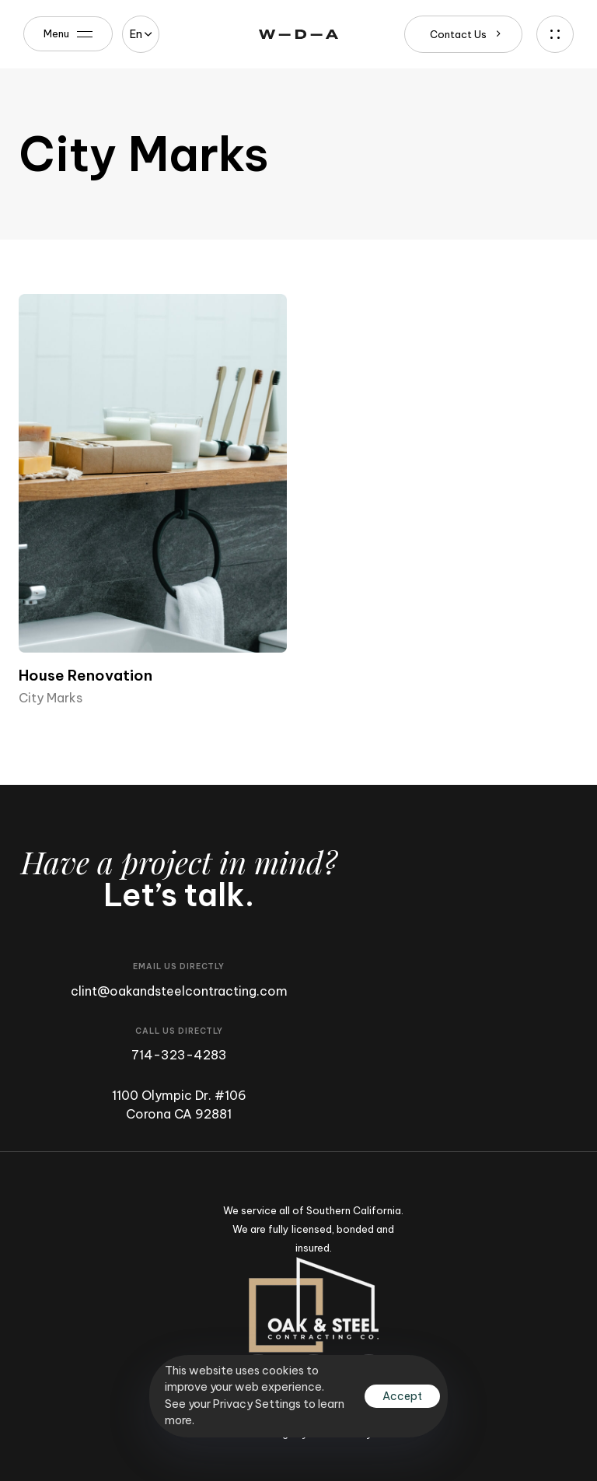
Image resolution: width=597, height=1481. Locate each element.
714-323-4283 (179, 1055)
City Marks (50, 697)
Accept (402, 1396)
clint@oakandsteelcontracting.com (179, 991)
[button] (140, 34)
